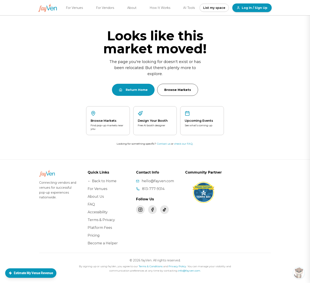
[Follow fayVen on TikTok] (164, 209)
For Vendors (105, 8)
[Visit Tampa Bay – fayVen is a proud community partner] (203, 192)
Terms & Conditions (151, 266)
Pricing (94, 235)
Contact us (163, 143)
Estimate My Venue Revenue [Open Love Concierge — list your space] (31, 273)
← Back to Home (102, 181)
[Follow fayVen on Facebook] (152, 209)
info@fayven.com (189, 270)
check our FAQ (183, 143)
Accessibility (98, 212)
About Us (96, 196)
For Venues (74, 8)
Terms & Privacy (101, 220)
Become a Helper (103, 243)
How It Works (160, 8)
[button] (268, 272)
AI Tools (189, 8)
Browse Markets (177, 90)
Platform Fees (100, 228)
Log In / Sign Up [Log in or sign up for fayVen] (252, 8)
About (131, 8)
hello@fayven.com (158, 181)
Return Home (133, 90)
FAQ (91, 204)
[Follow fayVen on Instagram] (140, 209)
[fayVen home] (48, 8)
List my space (214, 8)
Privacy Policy (177, 266)
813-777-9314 (153, 189)
